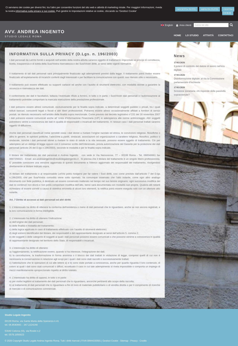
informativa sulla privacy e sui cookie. (35, 11)
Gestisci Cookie (110, 341)
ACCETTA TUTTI (186, 9)
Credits (143, 341)
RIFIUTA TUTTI (209, 9)
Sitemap (124, 341)
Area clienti (185, 25)
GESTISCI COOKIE (228, 11)
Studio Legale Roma (23, 36)
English (167, 25)
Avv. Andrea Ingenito (35, 31)
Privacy (134, 341)
